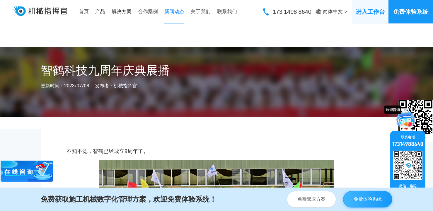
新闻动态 (174, 11)
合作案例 (148, 11)
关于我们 (201, 11)
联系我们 (227, 11)
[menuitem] (84, 11)
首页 (84, 11)
